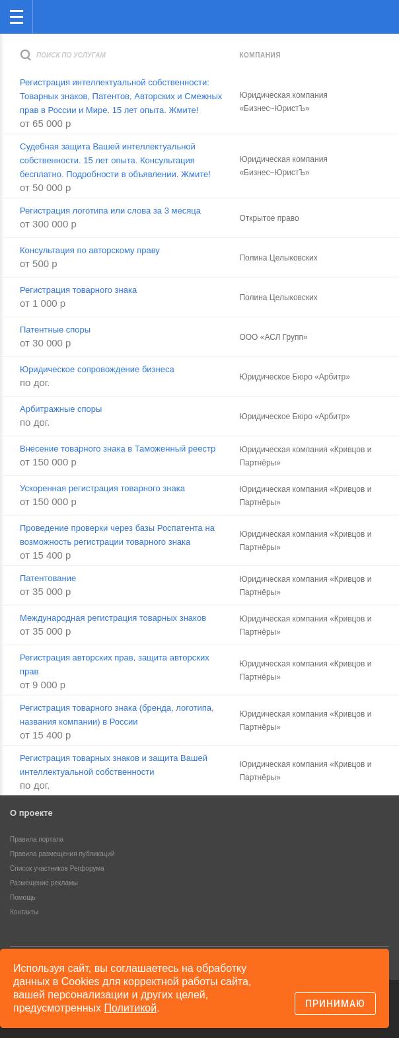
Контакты (24, 912)
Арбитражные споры (61, 409)
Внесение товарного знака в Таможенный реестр (117, 449)
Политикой (130, 1008)
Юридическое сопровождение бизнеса (97, 369)
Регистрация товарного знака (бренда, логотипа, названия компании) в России (117, 715)
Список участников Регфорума (57, 868)
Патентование (48, 578)
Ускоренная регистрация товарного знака (102, 488)
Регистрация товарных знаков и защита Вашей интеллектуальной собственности (113, 765)
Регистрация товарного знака (78, 290)
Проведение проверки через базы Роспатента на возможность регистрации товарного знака (117, 535)
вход (372, 7)
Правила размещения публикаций (62, 854)
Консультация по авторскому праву (90, 250)
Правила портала (36, 839)
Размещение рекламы (44, 883)
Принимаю (335, 1003)
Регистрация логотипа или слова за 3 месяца (110, 211)
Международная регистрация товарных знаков (113, 618)
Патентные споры (55, 330)
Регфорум (54, 15)
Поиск (345, 15)
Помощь (23, 897)
